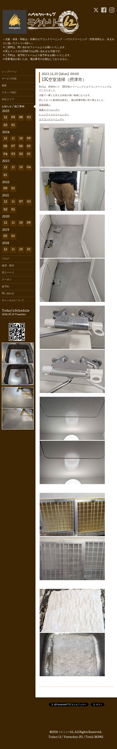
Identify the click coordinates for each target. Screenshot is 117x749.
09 (13, 117)
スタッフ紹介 (9, 92)
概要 (4, 85)
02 (5, 125)
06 (21, 146)
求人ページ (8, 272)
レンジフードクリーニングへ (54, 115)
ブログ (5, 259)
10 (21, 138)
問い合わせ (8, 293)
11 (13, 138)
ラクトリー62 (65, 732)
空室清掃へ (45, 105)
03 (29, 117)
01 (13, 125)
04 (5, 154)
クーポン (7, 279)
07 (13, 146)
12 (5, 117)
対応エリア (8, 99)
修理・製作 (8, 265)
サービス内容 (9, 78)
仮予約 (5, 286)
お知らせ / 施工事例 (13, 106)
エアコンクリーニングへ (51, 119)
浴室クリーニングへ (49, 110)
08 (21, 117)
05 (29, 146)
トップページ (9, 72)
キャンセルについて (13, 300)
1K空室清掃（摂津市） (64, 80)
